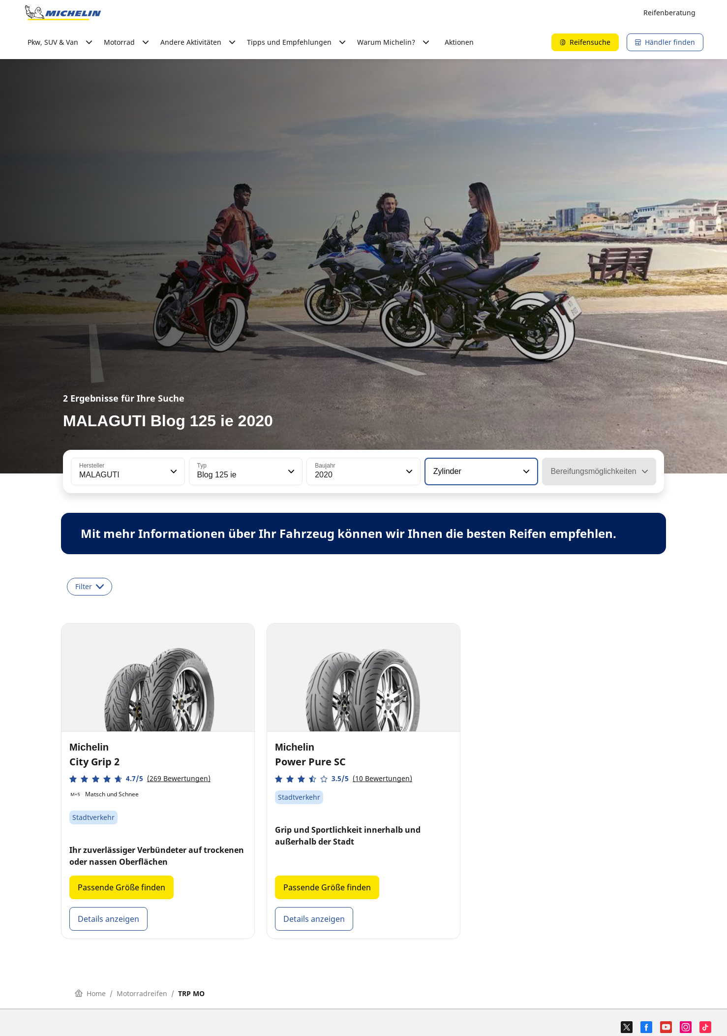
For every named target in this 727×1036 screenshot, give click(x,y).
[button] (173, 471)
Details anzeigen (108, 918)
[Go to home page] (63, 13)
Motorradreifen (142, 993)
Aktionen (459, 42)
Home (90, 993)
